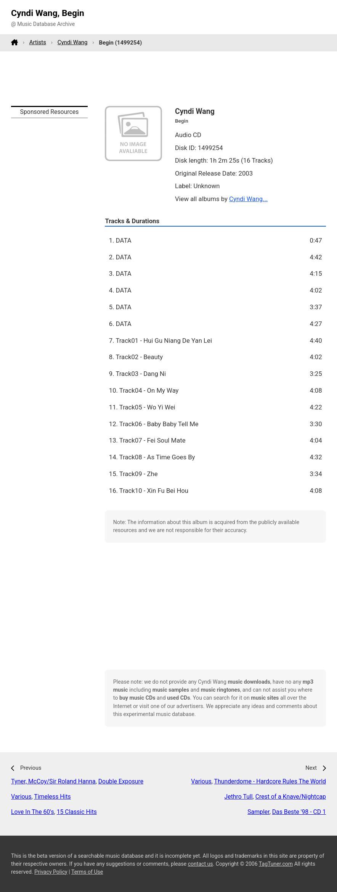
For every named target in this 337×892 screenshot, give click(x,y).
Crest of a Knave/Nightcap (290, 796)
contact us (200, 864)
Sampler (258, 811)
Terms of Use (87, 872)
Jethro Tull (239, 796)
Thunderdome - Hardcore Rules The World (270, 781)
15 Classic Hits (77, 811)
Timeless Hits (52, 796)
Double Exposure (120, 781)
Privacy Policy (50, 872)
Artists (37, 42)
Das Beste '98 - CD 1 (299, 811)
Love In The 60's (32, 811)
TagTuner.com (276, 864)
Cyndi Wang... (248, 199)
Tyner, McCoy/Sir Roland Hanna (53, 781)
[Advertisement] (168, 78)
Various (21, 796)
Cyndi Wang (73, 42)
